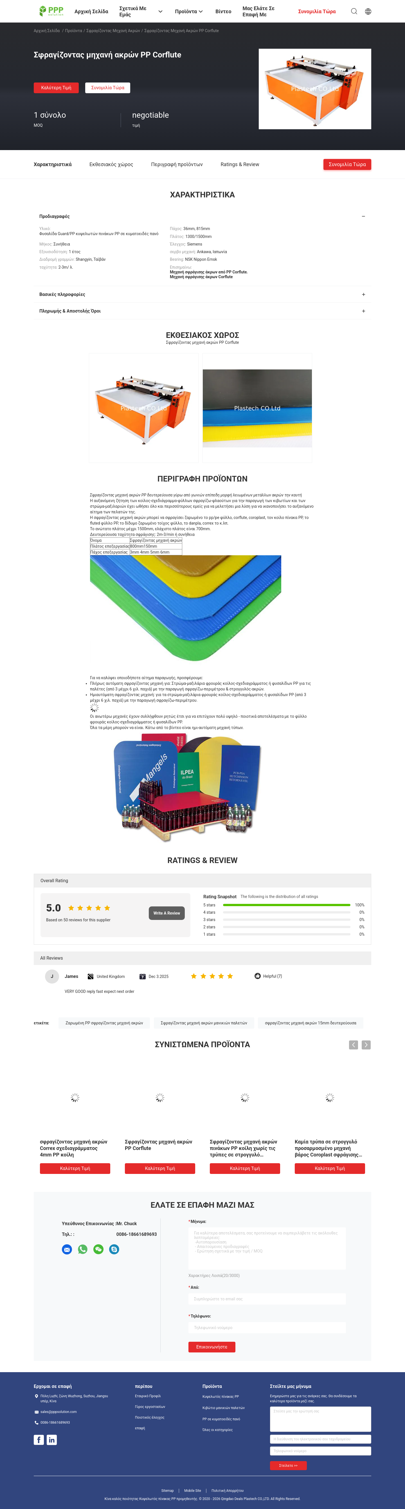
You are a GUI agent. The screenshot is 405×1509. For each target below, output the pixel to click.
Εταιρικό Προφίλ (148, 1396)
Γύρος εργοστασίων (150, 1407)
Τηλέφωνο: (201, 1316)
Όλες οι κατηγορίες (217, 1430)
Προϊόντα (73, 30)
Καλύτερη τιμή (56, 87)
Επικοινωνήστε (212, 1347)
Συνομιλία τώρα (107, 87)
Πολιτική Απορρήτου (228, 1491)
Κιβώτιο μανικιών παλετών (223, 1408)
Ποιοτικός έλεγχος (150, 1417)
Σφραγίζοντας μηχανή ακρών (113, 30)
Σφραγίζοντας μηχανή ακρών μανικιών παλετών (204, 1023)
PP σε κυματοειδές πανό (221, 1419)
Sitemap (167, 1491)
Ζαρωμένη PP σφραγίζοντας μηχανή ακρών (104, 1023)
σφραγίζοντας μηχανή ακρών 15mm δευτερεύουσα (310, 1023)
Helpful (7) (272, 976)
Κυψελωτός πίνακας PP (220, 1397)
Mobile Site (192, 1491)
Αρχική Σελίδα (47, 30)
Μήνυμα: (198, 1221)
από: (195, 1287)
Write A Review (167, 913)
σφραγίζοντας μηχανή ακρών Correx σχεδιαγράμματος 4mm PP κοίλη (73, 1148)
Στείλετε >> (288, 1466)
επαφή (140, 1428)
